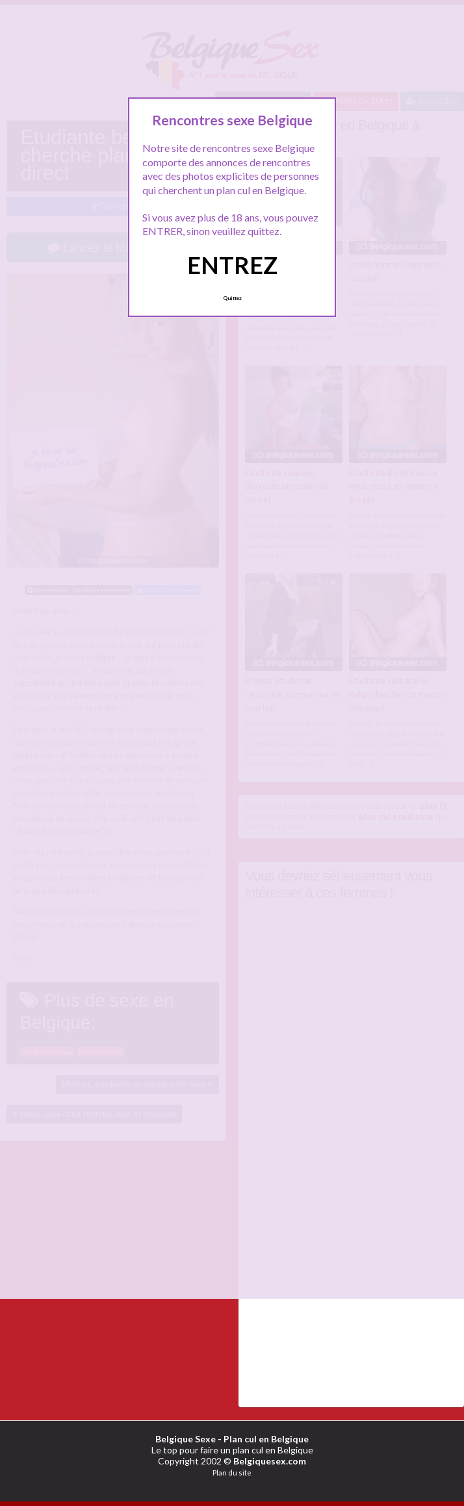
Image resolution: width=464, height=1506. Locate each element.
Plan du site (232, 1472)
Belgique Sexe (185, 1438)
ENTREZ (232, 265)
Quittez (232, 298)
